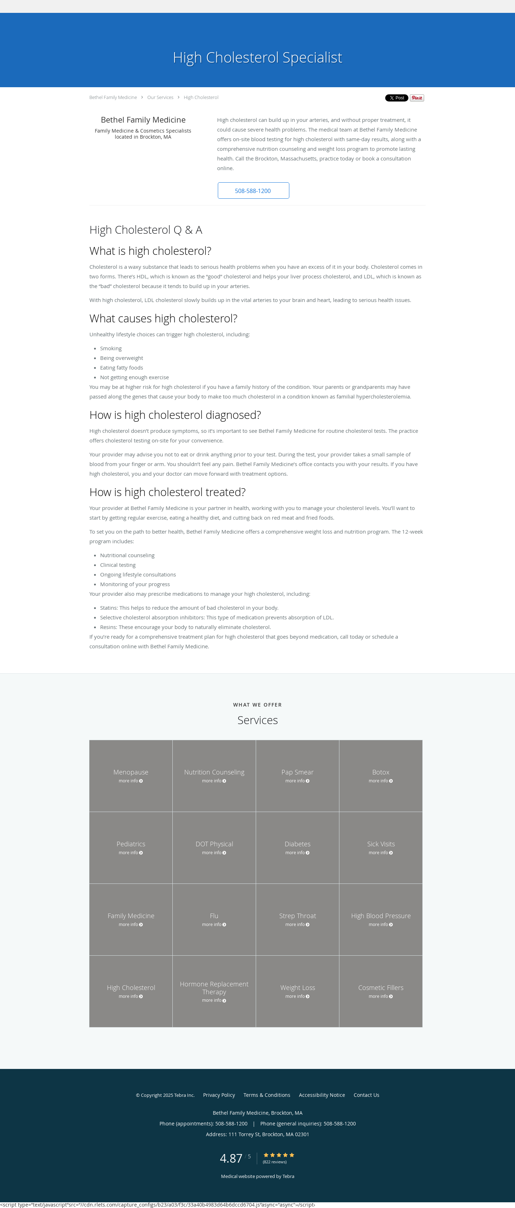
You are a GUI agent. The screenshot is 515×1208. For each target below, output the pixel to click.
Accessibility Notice (322, 1094)
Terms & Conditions (267, 1094)
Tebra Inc (183, 1095)
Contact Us (366, 1094)
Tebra (288, 1176)
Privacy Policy (219, 1094)
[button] (253, 190)
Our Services (160, 97)
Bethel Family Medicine (113, 97)
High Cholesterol (201, 97)
